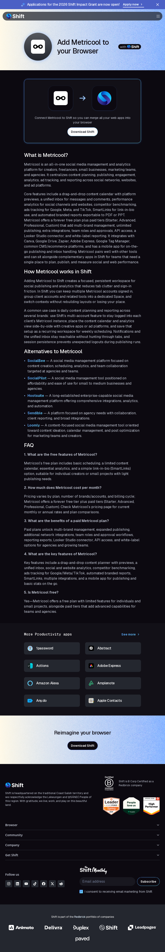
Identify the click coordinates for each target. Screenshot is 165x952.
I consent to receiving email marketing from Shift (118, 892)
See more (131, 634)
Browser (82, 825)
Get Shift (82, 855)
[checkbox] (81, 891)
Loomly (34, 425)
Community (82, 835)
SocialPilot (37, 378)
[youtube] (26, 883)
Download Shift (82, 131)
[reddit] (61, 883)
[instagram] (8, 883)
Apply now (133, 4)
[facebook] (43, 883)
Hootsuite (36, 395)
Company (82, 845)
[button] (157, 16)
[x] (52, 883)
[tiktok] (34, 883)
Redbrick (80, 917)
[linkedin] (17, 883)
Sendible (35, 413)
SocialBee (36, 360)
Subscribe (148, 881)
